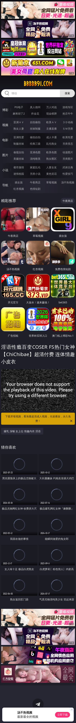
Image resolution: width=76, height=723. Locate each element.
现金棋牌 (51, 113)
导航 (5, 185)
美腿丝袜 (18, 158)
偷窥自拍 (18, 152)
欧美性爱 (68, 137)
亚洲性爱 (18, 137)
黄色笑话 (51, 173)
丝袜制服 (35, 128)
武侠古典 (68, 167)
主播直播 (51, 128)
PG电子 (18, 107)
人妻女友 (51, 167)
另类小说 (35, 173)
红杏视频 (18, 189)
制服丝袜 (18, 143)
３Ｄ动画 (68, 122)
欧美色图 (51, 152)
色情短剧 (35, 189)
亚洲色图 (35, 152)
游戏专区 (68, 107)
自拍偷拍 (35, 122)
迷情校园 (18, 173)
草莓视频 (51, 182)
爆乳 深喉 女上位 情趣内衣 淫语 (22, 431)
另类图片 (68, 158)
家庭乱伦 (35, 167)
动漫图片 (68, 152)
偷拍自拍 (35, 137)
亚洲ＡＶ (18, 122)
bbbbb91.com (38, 83)
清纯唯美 (35, 158)
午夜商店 (35, 182)
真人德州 (35, 107)
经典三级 (35, 143)
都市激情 (18, 167)
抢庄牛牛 (68, 113)
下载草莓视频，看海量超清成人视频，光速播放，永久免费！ (39, 419)
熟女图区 (51, 158)
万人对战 (51, 107)
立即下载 (62, 714)
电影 (5, 140)
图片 (5, 155)
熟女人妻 (18, 128)
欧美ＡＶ (51, 122)
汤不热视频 (67, 182)
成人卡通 (51, 137)
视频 (5, 125)
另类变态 (68, 143)
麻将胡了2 (19, 113)
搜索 (67, 93)
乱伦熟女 (51, 143)
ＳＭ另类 (68, 128)
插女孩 (19, 182)
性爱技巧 (68, 173)
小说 (5, 170)
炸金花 (35, 113)
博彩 (5, 110)
